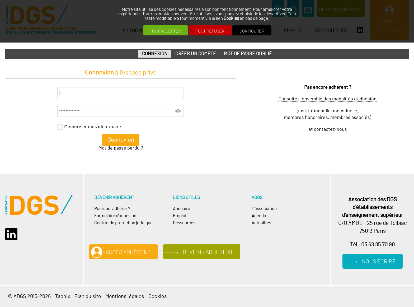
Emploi (179, 215)
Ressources (184, 223)
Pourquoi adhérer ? (112, 208)
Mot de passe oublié (248, 54)
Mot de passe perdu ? (120, 148)
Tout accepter (165, 31)
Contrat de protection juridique (123, 223)
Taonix (62, 296)
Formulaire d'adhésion (115, 215)
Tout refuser (210, 31)
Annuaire (181, 208)
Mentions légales (124, 296)
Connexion (154, 54)
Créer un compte (195, 54)
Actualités (261, 223)
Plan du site (87, 296)
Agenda (259, 215)
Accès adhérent (128, 252)
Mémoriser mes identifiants (93, 126)
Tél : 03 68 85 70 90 (372, 244)
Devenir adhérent (208, 252)
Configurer (251, 31)
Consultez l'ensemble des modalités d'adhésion (328, 99)
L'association (264, 208)
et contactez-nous (327, 129)
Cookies (231, 18)
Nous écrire (379, 261)
